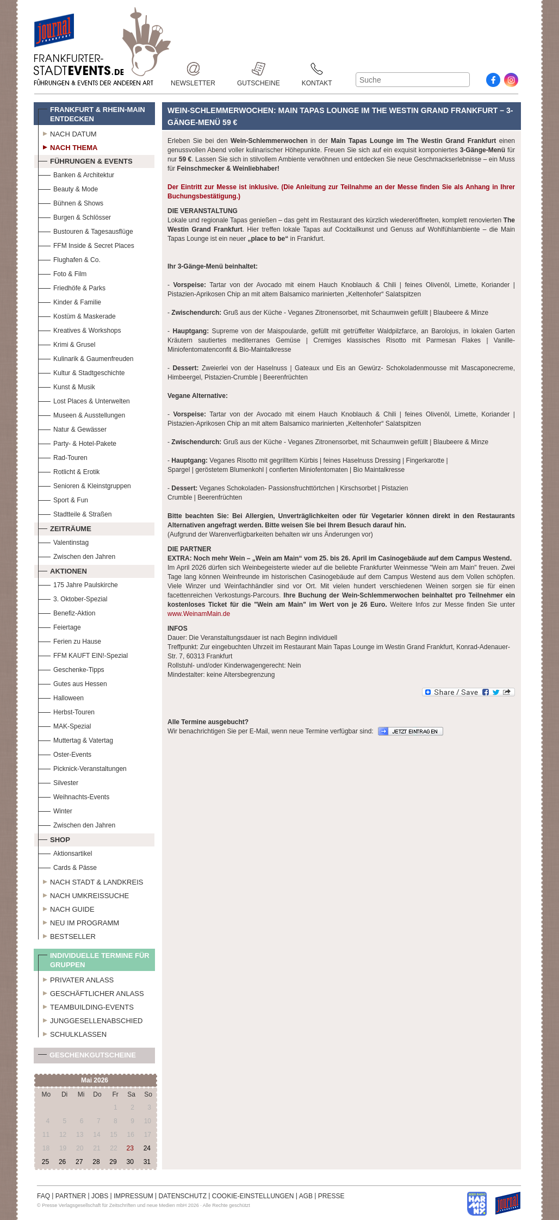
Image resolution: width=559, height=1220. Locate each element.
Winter (55, 810)
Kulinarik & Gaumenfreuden (85, 357)
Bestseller (67, 935)
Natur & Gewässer (72, 428)
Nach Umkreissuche (83, 894)
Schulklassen (72, 1033)
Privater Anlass (76, 978)
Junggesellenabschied (90, 1019)
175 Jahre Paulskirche (78, 583)
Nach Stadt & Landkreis (90, 880)
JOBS (99, 1196)
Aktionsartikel (65, 852)
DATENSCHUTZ (183, 1196)
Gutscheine (258, 69)
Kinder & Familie (69, 301)
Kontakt (317, 69)
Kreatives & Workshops (79, 329)
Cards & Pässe (67, 866)
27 (79, 1162)
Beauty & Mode (68, 188)
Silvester (58, 781)
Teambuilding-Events (86, 1005)
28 (96, 1162)
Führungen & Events (85, 159)
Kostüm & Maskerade (77, 315)
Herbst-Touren (66, 711)
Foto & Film (62, 272)
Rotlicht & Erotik (69, 470)
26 (62, 1162)
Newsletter (193, 69)
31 (147, 1162)
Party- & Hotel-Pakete (77, 442)
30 (129, 1162)
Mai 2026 (94, 1080)
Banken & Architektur (76, 174)
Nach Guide (66, 907)
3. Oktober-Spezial (72, 598)
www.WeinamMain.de (198, 614)
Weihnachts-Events (73, 795)
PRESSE (331, 1196)
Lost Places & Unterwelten (84, 400)
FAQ (43, 1196)
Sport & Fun (63, 499)
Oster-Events (64, 753)
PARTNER (70, 1196)
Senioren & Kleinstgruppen (84, 485)
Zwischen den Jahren (76, 555)
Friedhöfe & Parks (71, 287)
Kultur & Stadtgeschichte (81, 371)
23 (129, 1148)
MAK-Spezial (64, 725)
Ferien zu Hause (69, 640)
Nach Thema (67, 146)
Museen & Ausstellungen (81, 414)
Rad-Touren (63, 456)
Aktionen (62, 569)
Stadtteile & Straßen (74, 513)
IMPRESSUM (133, 1196)
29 (112, 1162)
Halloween (61, 697)
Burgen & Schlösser (74, 216)
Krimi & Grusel (66, 343)
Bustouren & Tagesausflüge (85, 230)
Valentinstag (63, 541)
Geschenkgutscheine (87, 1057)
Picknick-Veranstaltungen (82, 767)
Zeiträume (64, 527)
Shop (54, 838)
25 (45, 1162)
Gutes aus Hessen (72, 682)
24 (147, 1148)
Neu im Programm (78, 921)
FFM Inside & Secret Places (86, 244)
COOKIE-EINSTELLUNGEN (253, 1196)
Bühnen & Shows (70, 202)
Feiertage (59, 626)
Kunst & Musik (66, 386)
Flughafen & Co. (69, 258)
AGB (306, 1196)
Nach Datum (67, 132)
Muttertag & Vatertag (75, 739)
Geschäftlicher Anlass (91, 992)
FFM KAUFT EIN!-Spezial (83, 654)
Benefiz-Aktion (66, 612)
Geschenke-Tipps (71, 668)
